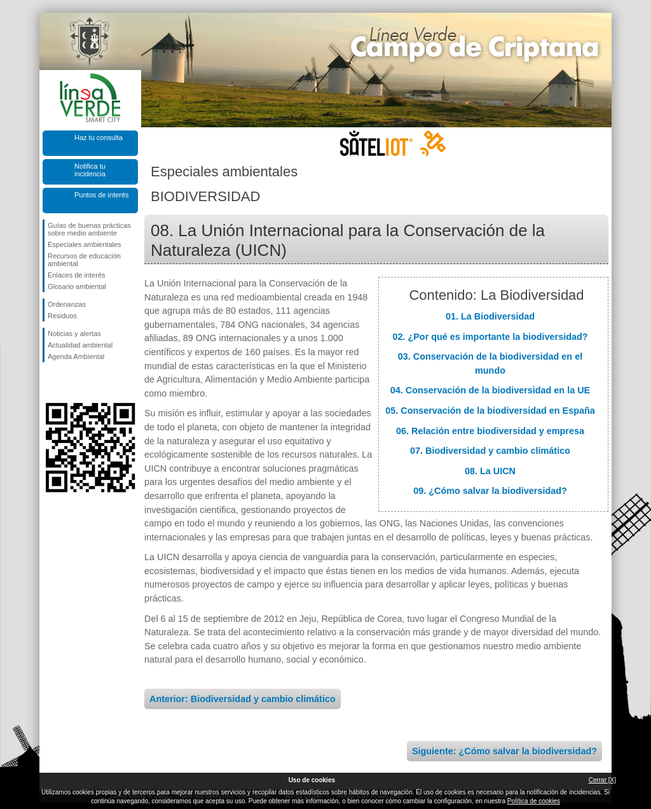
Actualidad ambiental (80, 345)
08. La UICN (490, 471)
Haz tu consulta (98, 137)
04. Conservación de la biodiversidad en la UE (490, 390)
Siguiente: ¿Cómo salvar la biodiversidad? (504, 751)
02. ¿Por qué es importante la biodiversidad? (489, 337)
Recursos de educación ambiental (84, 259)
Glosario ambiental (77, 286)
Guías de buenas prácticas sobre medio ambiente (89, 229)
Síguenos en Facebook (50, 382)
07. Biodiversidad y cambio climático (490, 451)
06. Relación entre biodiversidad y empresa (490, 431)
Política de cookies (533, 801)
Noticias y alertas (74, 333)
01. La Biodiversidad (490, 316)
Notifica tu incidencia (90, 170)
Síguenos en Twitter (71, 382)
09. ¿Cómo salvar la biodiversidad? (490, 491)
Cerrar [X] (602, 780)
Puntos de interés (101, 195)
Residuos (62, 316)
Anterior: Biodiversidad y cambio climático (242, 699)
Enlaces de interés (77, 275)
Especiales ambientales (84, 244)
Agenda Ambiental (76, 356)
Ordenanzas (67, 304)
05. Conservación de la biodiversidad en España (490, 410)
